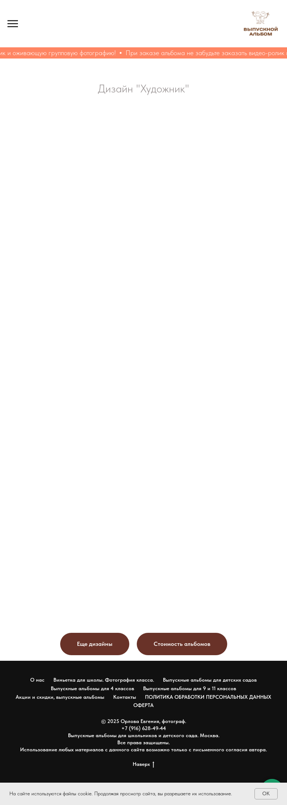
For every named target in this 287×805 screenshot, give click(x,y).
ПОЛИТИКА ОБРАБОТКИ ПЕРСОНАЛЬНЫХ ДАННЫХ (208, 697)
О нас (37, 680)
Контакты (124, 697)
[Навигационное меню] (12, 24)
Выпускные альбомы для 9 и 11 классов (189, 688)
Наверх (143, 764)
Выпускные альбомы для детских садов (210, 680)
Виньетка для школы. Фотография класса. (103, 680)
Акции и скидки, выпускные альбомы (60, 697)
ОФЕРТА (143, 705)
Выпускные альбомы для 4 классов (92, 688)
